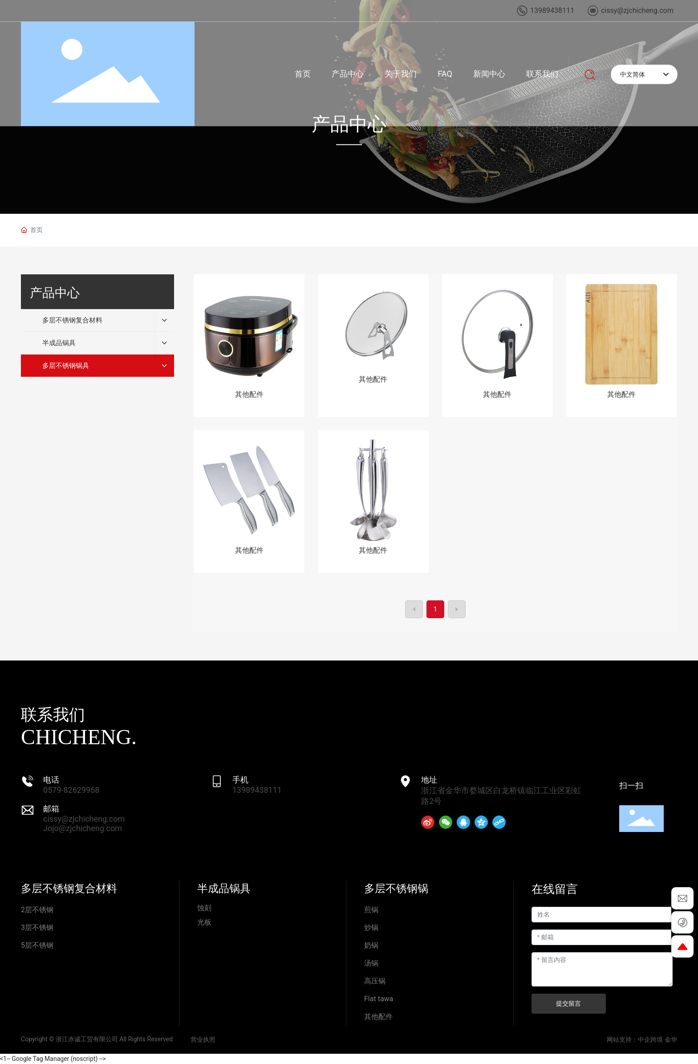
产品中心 (348, 73)
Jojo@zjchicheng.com (82, 828)
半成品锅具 (224, 888)
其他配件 (249, 394)
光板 (204, 922)
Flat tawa (378, 999)
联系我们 (542, 73)
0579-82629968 (71, 790)
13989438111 (257, 790)
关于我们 (401, 73)
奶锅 (371, 945)
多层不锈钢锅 (396, 888)
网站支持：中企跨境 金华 (642, 1039)
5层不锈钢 (37, 945)
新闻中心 (489, 73)
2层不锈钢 (37, 909)
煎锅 (371, 909)
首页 (303, 73)
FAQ (445, 73)
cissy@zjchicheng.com (84, 818)
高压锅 (375, 981)
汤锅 (371, 963)
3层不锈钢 (37, 927)
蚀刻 (204, 908)
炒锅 (371, 927)
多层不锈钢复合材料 (69, 888)
